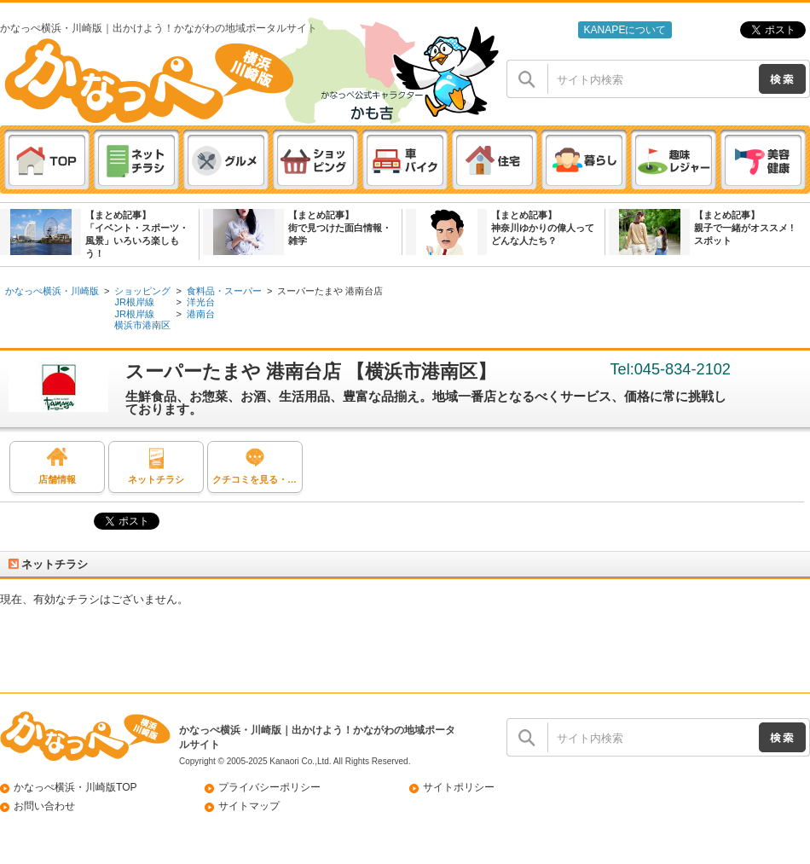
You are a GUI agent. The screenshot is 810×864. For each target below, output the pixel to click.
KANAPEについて (624, 30)
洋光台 (201, 302)
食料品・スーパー (224, 291)
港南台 (201, 314)
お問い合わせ (44, 806)
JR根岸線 (134, 302)
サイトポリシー (459, 787)
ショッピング (142, 291)
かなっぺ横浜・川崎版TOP (75, 787)
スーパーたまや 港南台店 (330, 291)
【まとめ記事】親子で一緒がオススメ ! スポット (744, 228)
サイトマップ (249, 806)
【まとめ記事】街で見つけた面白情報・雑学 (339, 228)
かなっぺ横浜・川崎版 (52, 291)
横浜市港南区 (142, 325)
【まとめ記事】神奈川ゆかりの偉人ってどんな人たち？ (542, 228)
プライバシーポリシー (269, 787)
